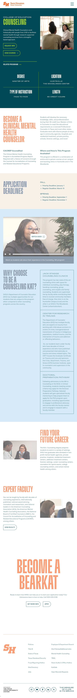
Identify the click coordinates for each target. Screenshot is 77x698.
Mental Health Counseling (60, 654)
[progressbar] (66, 254)
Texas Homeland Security (37, 658)
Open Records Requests (59, 672)
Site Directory (33, 667)
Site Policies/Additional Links (61, 649)
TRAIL (53, 658)
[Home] (13, 4)
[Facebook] (42, 689)
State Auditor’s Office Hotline (61, 663)
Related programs (12, 64)
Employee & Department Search (62, 644)
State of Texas (33, 654)
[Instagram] (31, 689)
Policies (30, 644)
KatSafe (54, 667)
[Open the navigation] (72, 4)
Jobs (29, 672)
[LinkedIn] (48, 689)
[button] (5, 254)
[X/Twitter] (53, 689)
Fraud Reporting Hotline (36, 663)
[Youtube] (37, 689)
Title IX (30, 649)
